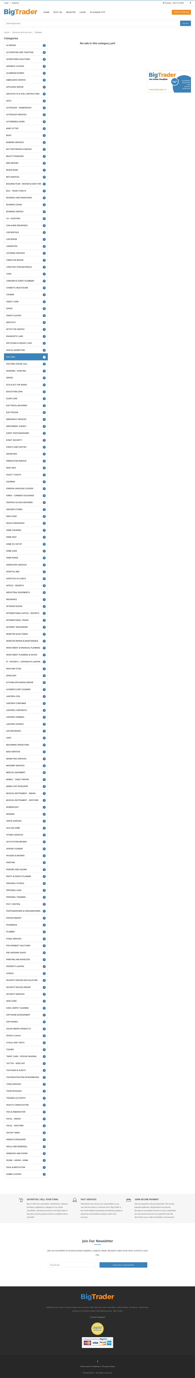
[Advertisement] (97, 67)
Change (167, 3)
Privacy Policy (108, 1366)
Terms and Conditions (90, 1366)
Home (46, 12)
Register (15, 3)
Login (6, 3)
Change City (97, 12)
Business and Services (22, 32)
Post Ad (57, 12)
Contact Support (97, 1317)
